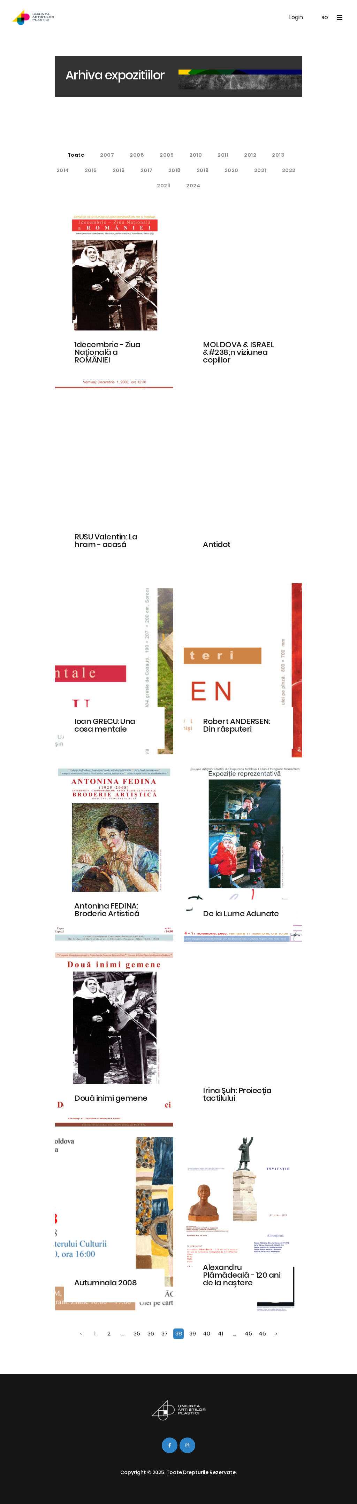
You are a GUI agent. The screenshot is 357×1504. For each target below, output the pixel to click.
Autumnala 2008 (105, 1282)
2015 (91, 170)
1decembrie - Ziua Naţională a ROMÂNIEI (107, 352)
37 (164, 1334)
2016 (119, 170)
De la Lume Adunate (241, 913)
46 (262, 1334)
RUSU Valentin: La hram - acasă (105, 540)
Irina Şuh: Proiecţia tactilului (237, 1094)
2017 (146, 170)
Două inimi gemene (110, 1098)
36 (150, 1334)
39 (192, 1334)
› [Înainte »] (276, 1334)
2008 (137, 154)
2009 (167, 154)
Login (296, 17)
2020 (231, 170)
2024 (193, 185)
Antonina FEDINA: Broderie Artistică (106, 910)
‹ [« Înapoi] (81, 1334)
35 (137, 1334)
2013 (278, 154)
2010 (195, 154)
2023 (163, 185)
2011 (223, 154)
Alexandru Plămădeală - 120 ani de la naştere (241, 1275)
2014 (62, 170)
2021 (260, 170)
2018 (174, 170)
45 (248, 1334)
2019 (203, 170)
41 (220, 1334)
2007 (107, 154)
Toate (76, 154)
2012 (250, 154)
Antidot (216, 544)
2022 (289, 170)
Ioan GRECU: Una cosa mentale (104, 725)
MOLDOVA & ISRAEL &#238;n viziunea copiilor (238, 352)
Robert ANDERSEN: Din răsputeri (236, 725)
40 (206, 1334)
